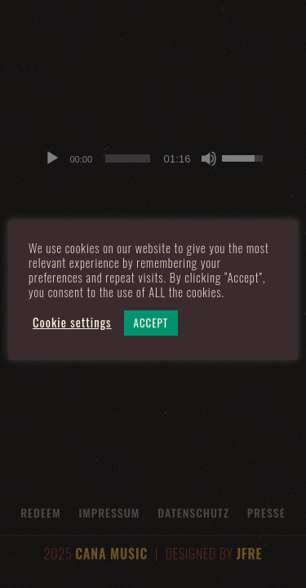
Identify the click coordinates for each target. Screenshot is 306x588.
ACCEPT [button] (151, 322)
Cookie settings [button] (72, 322)
